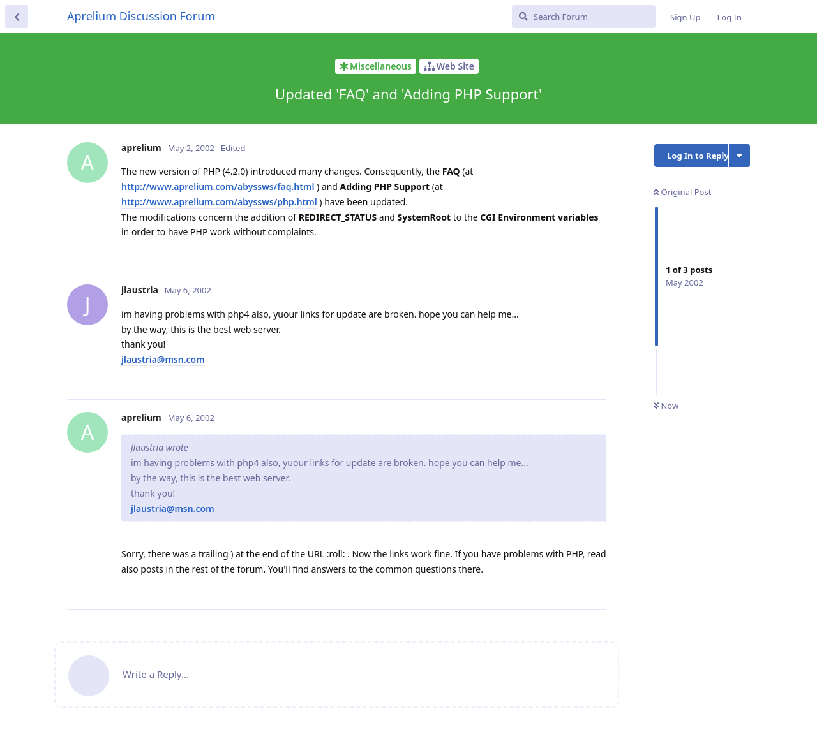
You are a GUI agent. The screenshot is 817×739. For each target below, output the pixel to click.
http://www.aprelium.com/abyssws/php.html (219, 202)
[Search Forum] (584, 16)
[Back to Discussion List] (16, 16)
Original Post (682, 192)
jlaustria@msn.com (163, 359)
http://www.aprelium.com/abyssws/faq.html (217, 186)
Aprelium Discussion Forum (141, 16)
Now (666, 405)
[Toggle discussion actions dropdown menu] (739, 155)
